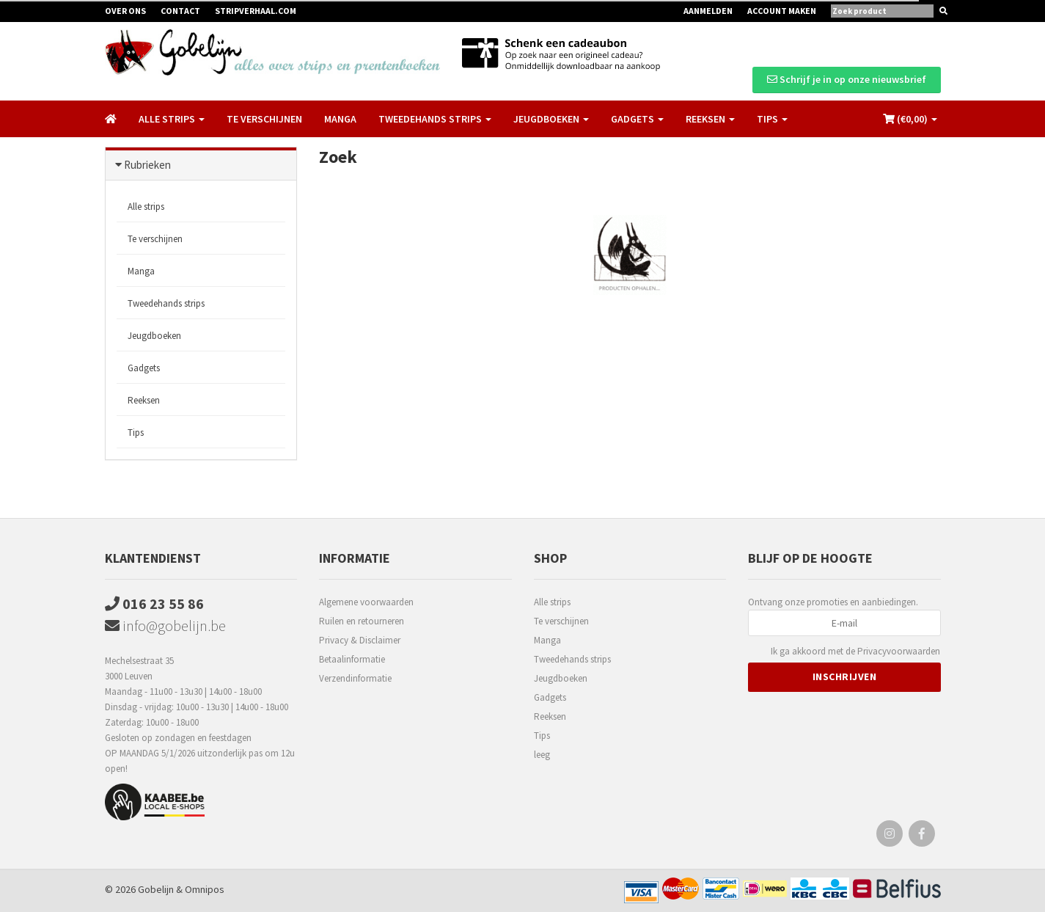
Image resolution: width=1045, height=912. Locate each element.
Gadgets (144, 368)
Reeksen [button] (710, 118)
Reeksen (144, 400)
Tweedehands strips (166, 303)
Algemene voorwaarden (366, 602)
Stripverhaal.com (255, 10)
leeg (542, 754)
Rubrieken (147, 165)
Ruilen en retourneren (361, 621)
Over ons (125, 10)
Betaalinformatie (352, 659)
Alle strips (146, 206)
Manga (340, 118)
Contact (180, 10)
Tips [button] (772, 118)
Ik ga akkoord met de (855, 652)
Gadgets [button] (637, 118)
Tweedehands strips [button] (434, 118)
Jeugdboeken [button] (551, 118)
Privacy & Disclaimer (359, 640)
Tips (136, 432)
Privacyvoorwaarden (898, 651)
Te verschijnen (264, 118)
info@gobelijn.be (165, 625)
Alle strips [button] (172, 118)
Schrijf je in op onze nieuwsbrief (846, 79)
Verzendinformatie (355, 678)
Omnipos (204, 889)
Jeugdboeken (154, 335)
